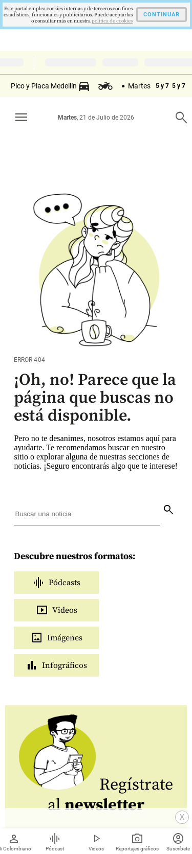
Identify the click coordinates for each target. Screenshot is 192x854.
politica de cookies (112, 21)
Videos (56, 610)
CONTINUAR (161, 14)
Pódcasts (56, 582)
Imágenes (56, 638)
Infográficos (56, 665)
